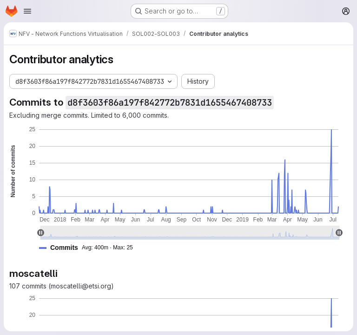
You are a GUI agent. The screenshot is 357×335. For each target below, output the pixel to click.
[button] (89, 248)
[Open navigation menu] (27, 11)
